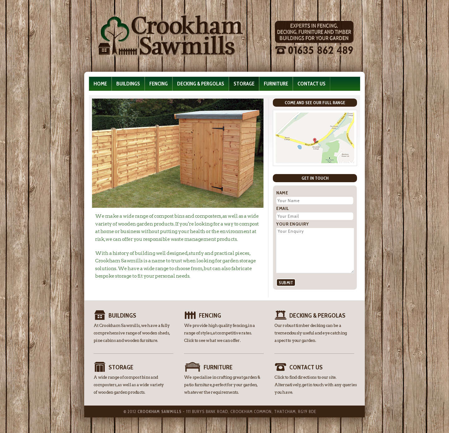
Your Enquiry (292, 223)
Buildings (128, 83)
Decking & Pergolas (200, 83)
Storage (244, 83)
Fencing (158, 83)
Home (100, 83)
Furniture (276, 83)
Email (282, 208)
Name (282, 192)
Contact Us (311, 83)
